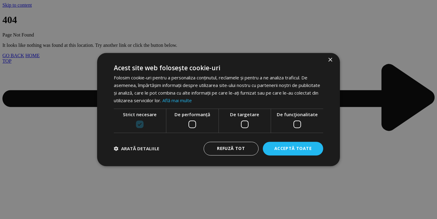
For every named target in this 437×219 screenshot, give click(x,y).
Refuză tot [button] (231, 148)
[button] (136, 148)
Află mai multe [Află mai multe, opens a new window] (177, 100)
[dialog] (218, 109)
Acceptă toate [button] (293, 148)
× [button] (330, 60)
